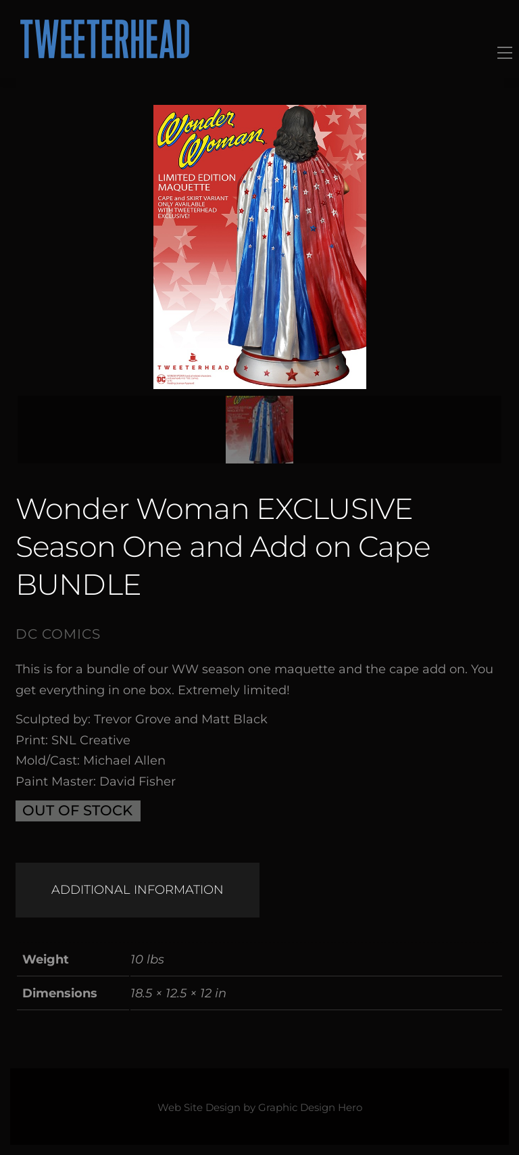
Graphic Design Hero (310, 1108)
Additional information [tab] (137, 889)
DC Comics (58, 634)
